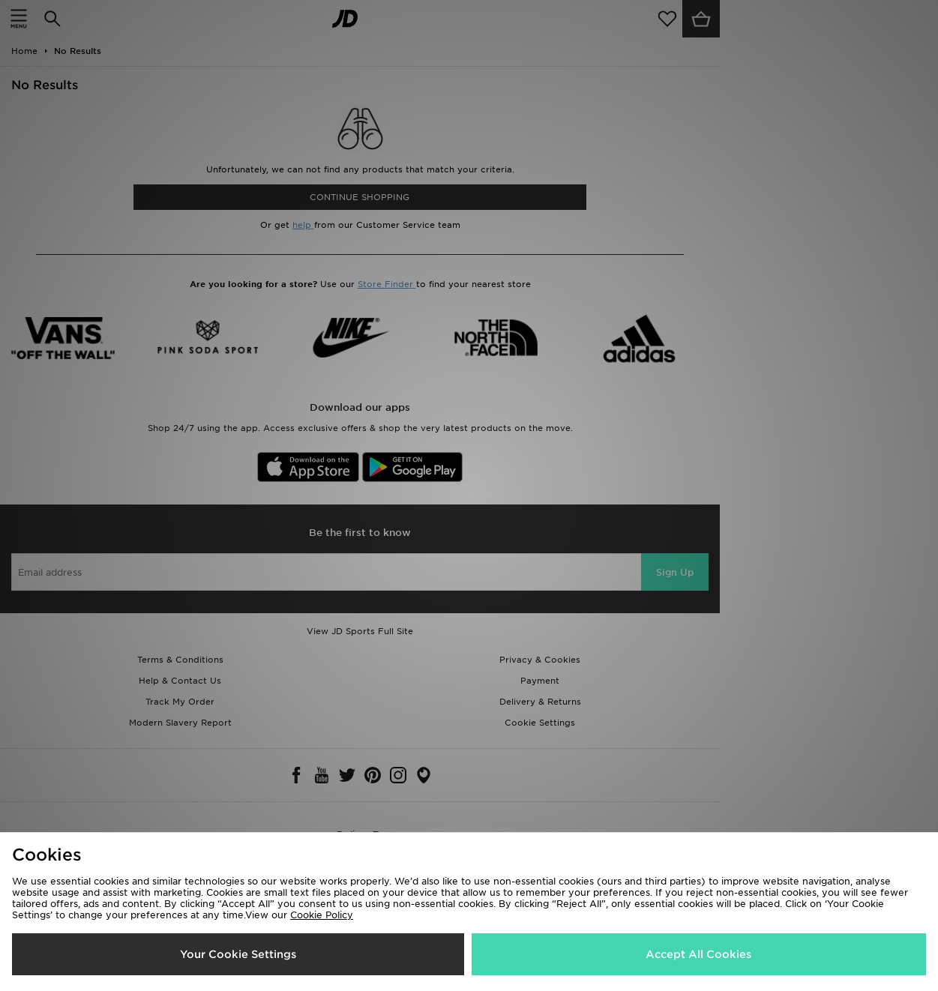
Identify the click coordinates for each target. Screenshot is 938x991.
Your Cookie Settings (238, 954)
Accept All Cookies (698, 954)
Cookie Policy (321, 915)
